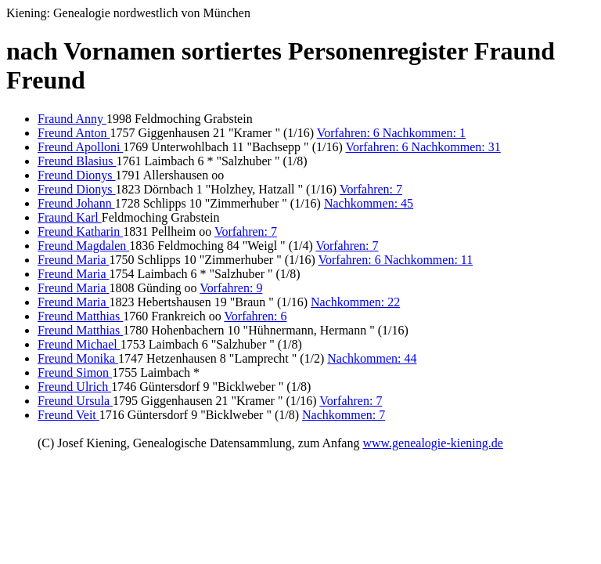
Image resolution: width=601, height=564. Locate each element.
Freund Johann (76, 203)
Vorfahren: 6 (255, 316)
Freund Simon (75, 372)
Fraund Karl (70, 217)
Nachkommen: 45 (368, 203)
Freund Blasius (77, 161)
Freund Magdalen (83, 245)
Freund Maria (74, 259)
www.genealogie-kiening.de (432, 443)
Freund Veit (68, 414)
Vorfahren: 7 (371, 189)
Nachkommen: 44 (371, 358)
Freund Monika (78, 358)
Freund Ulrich (74, 386)
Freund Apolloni (80, 147)
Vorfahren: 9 (231, 288)
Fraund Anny (72, 118)
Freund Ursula (75, 400)
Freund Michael (79, 344)
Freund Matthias (80, 316)
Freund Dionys (77, 175)
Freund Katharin (80, 231)
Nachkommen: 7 (343, 414)
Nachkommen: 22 (355, 302)
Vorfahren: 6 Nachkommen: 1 (391, 132)
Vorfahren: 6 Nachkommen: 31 (422, 147)
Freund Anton (74, 132)
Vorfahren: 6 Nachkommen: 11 (395, 259)
